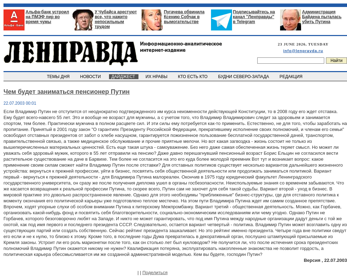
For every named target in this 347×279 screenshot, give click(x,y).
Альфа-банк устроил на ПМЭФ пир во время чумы (47, 16)
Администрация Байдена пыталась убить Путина (322, 16)
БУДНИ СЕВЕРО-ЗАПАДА (244, 76)
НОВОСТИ (91, 76)
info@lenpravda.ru (303, 51)
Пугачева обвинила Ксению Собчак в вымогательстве (184, 16)
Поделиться (155, 272)
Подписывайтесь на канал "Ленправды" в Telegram (254, 16)
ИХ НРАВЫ (157, 76)
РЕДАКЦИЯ (291, 76)
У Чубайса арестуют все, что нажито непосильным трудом (116, 19)
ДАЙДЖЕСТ (123, 76)
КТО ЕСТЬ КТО (193, 76)
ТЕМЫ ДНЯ (59, 76)
